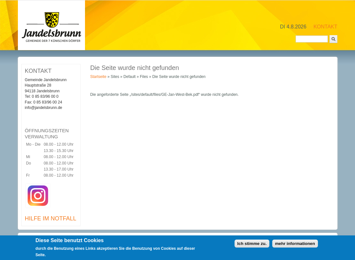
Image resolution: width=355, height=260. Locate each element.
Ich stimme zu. (252, 244)
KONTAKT (325, 26)
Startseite (98, 76)
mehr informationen (295, 244)
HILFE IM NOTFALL (50, 218)
